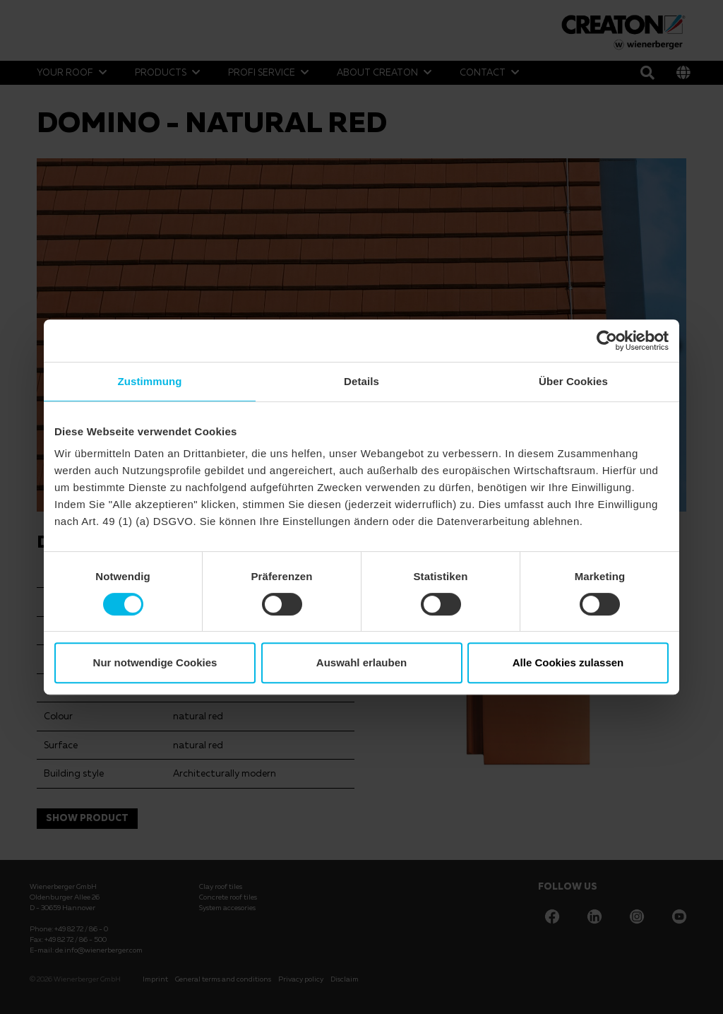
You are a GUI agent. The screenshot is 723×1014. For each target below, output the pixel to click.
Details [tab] (361, 381)
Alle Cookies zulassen (568, 662)
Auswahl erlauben (361, 662)
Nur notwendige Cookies (155, 662)
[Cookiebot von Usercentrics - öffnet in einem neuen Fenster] (607, 340)
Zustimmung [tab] (150, 381)
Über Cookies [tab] (573, 381)
